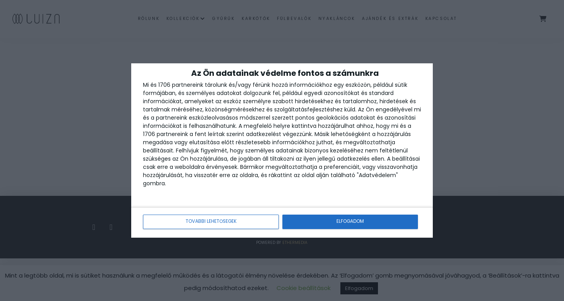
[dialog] (282, 151)
